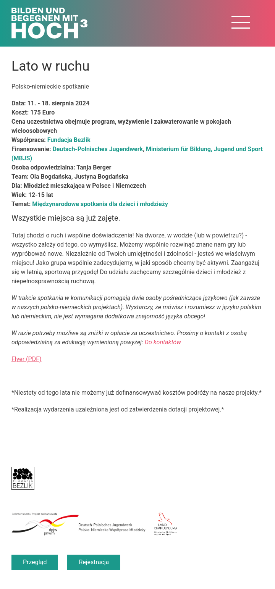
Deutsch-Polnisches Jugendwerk (97, 149)
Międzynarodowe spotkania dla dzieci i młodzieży (100, 204)
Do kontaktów (163, 342)
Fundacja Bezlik (69, 140)
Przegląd (35, 562)
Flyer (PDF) (26, 359)
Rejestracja (94, 562)
